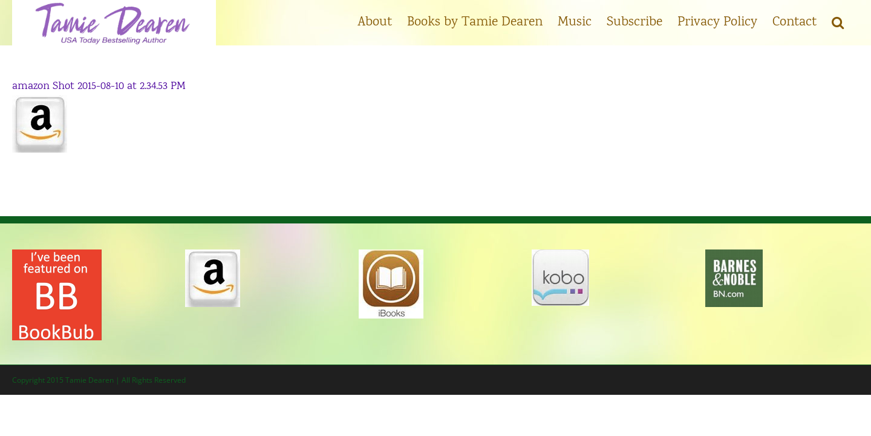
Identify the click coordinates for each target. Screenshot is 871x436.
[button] (853, 21)
